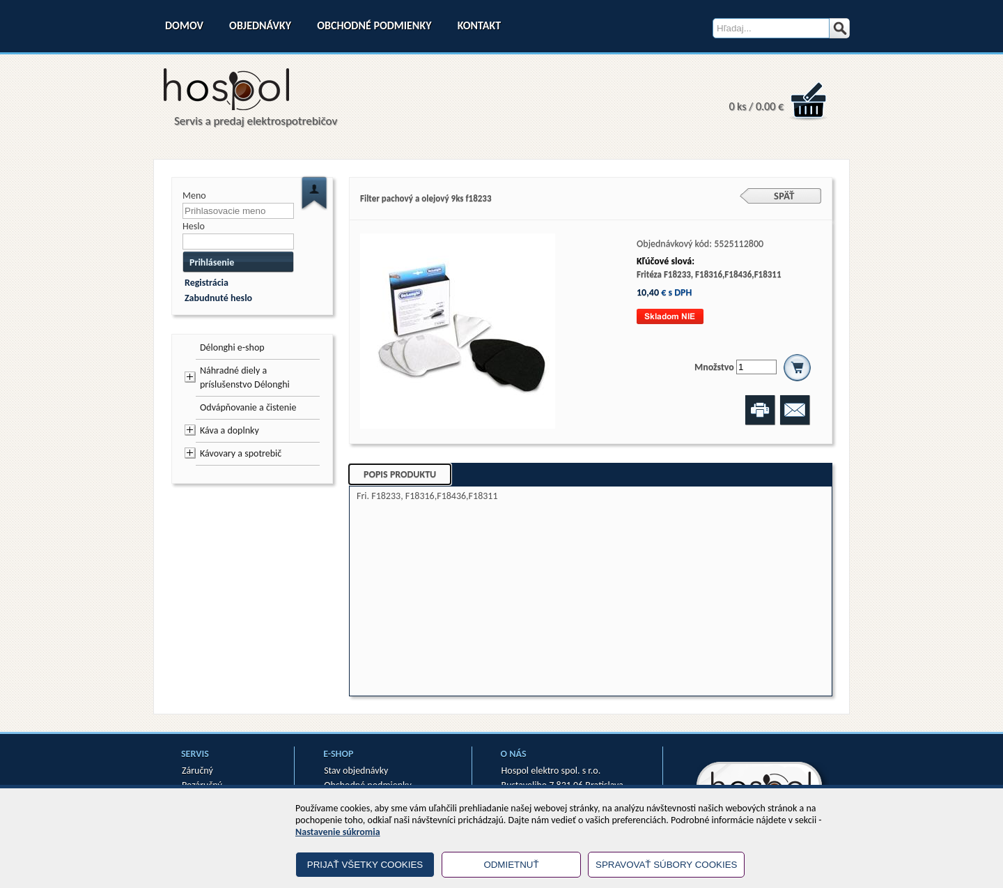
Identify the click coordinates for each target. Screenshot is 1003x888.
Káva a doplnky (229, 430)
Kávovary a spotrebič (240, 453)
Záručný (197, 770)
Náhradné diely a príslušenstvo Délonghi (245, 377)
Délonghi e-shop (232, 347)
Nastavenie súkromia (337, 832)
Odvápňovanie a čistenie (248, 407)
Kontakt (479, 25)
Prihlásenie (211, 262)
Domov (184, 25)
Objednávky (260, 25)
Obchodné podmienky (374, 25)
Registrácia (206, 283)
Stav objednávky (356, 770)
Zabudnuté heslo (218, 298)
